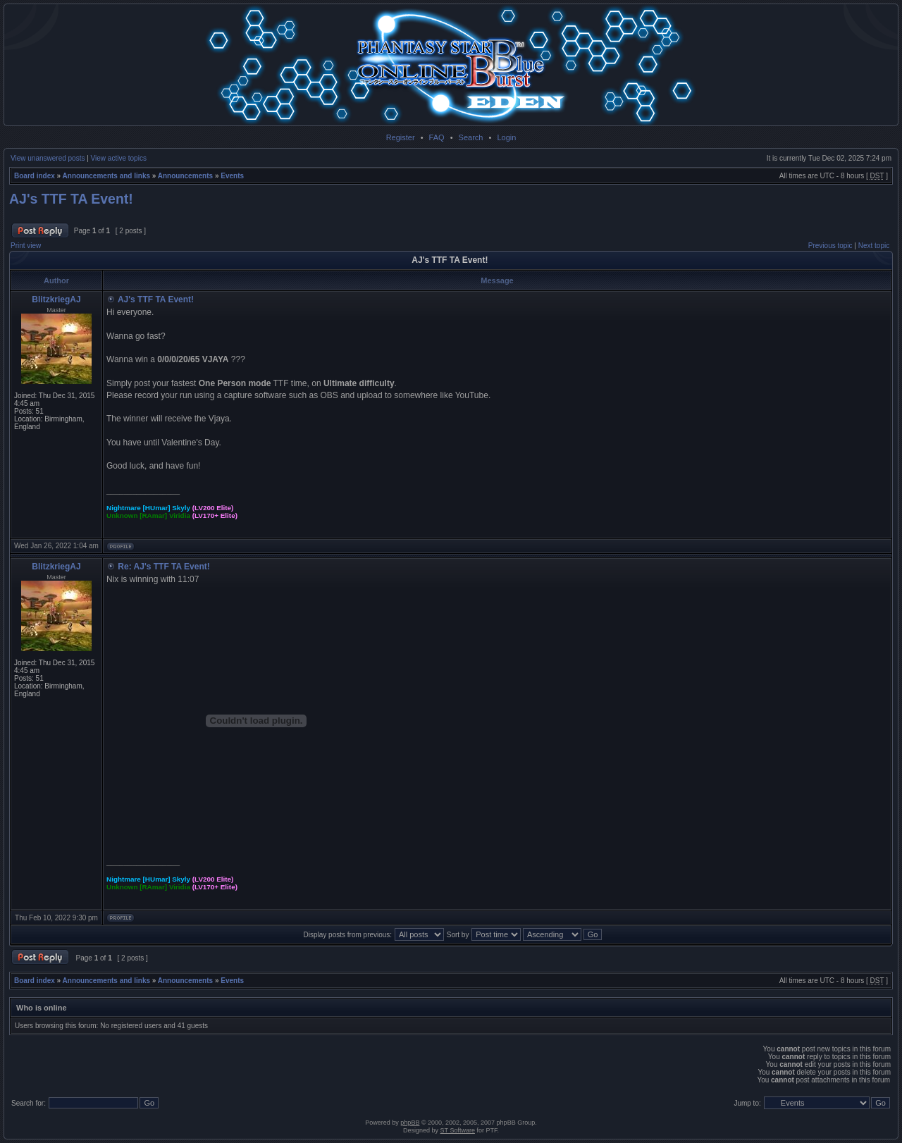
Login (506, 137)
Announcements (185, 176)
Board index (34, 176)
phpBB (409, 1122)
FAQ (437, 137)
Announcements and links (106, 176)
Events (232, 176)
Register (400, 137)
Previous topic (830, 245)
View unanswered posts (48, 158)
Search (471, 137)
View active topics (119, 158)
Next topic (873, 245)
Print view (26, 245)
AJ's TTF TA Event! (71, 198)
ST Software (457, 1130)
